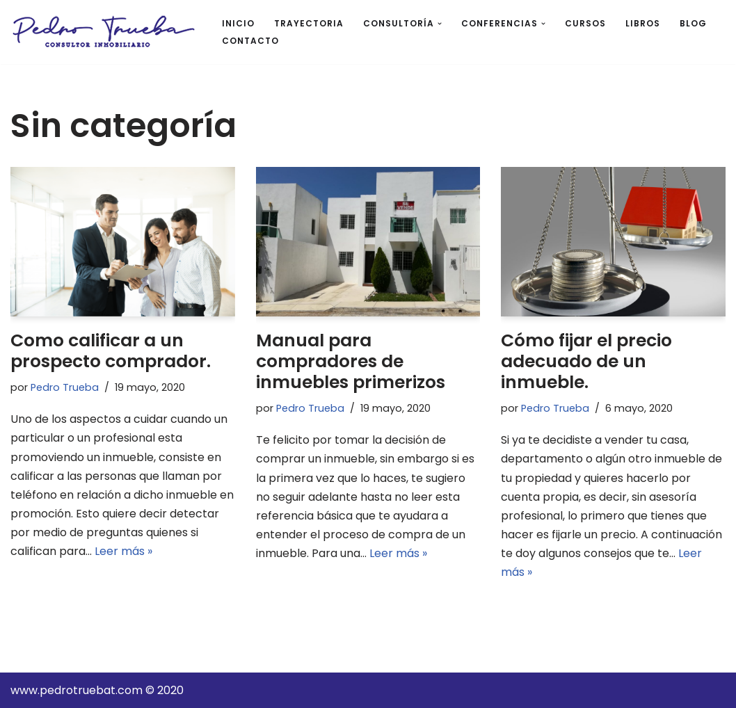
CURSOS (585, 23)
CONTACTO (250, 41)
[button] (440, 24)
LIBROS (642, 23)
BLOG (693, 23)
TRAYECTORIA (309, 23)
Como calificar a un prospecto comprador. (110, 350)
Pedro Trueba (65, 387)
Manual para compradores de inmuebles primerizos (350, 361)
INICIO (238, 23)
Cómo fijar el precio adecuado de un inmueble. (586, 361)
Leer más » (123, 551)
